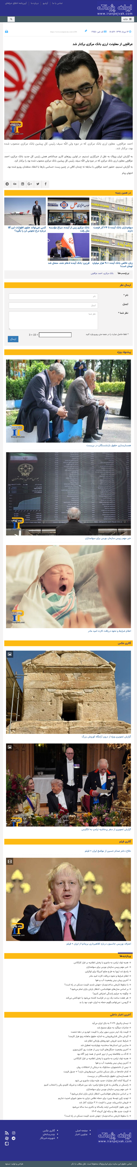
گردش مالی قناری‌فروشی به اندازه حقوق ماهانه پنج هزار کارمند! (98, 1036)
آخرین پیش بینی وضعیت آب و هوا (111, 980)
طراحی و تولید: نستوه (14, 1164)
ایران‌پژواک (115, 8)
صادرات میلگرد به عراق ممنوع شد (112, 1028)
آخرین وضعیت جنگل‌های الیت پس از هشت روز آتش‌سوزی (100, 1049)
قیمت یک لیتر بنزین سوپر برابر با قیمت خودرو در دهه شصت (99, 1032)
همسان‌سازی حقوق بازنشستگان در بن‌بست (108, 445)
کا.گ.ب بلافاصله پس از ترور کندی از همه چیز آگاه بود (102, 1054)
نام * (125, 295)
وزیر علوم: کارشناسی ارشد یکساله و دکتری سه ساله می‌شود (100, 1107)
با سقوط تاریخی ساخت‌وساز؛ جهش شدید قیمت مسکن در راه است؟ (96, 985)
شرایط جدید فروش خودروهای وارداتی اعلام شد (106, 1041)
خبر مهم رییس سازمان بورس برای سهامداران (108, 538)
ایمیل (125, 304)
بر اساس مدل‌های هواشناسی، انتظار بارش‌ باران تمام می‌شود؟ (99, 989)
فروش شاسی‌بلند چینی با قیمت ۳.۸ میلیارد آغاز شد (103, 1102)
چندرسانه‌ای (49, 1134)
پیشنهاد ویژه (124, 352)
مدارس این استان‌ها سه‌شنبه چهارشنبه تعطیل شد (104, 1045)
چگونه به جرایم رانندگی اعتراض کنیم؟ (110, 994)
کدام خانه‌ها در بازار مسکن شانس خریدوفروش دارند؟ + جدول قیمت (96, 1072)
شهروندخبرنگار (47, 1138)
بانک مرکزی (108, 273)
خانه (127, 19)
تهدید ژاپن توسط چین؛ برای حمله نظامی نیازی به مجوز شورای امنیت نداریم (93, 1098)
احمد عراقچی (96, 273)
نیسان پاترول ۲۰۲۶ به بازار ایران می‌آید (110, 1023)
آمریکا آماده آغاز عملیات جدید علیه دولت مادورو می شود (101, 1081)
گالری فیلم (125, 842)
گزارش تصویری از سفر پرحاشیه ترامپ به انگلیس (106, 829)
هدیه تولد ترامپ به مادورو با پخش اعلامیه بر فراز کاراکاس (101, 963)
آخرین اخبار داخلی (120, 1015)
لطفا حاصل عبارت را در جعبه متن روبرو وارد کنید (107, 334)
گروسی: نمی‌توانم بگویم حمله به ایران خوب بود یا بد (103, 1002)
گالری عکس (124, 643)
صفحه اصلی (81, 1131)
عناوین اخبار (81, 1134)
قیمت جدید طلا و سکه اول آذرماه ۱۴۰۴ (110, 1111)
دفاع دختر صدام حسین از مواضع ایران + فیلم (108, 851)
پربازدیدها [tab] (125, 956)
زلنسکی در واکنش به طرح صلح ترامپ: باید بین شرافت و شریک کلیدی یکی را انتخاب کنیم (86, 1085)
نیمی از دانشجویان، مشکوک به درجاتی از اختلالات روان (102, 1067)
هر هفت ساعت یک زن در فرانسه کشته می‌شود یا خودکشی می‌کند (97, 998)
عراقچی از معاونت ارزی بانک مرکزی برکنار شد (103, 44)
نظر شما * (123, 313)
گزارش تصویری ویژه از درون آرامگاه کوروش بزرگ (106, 737)
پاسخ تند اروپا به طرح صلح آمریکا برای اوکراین (106, 971)
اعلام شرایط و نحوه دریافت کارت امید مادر (109, 631)
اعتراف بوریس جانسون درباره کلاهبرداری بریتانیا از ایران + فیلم (99, 944)
